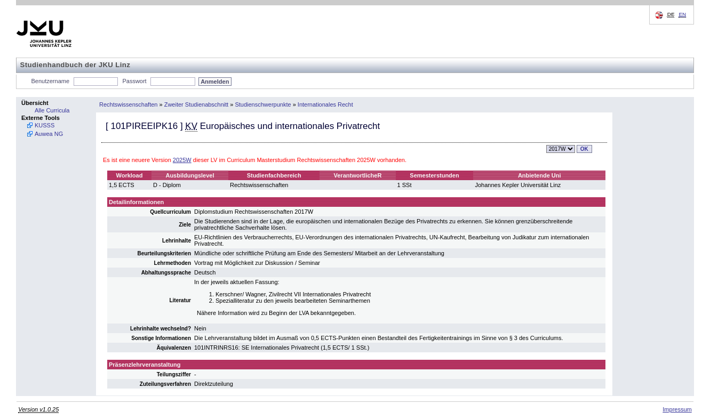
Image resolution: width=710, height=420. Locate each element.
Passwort (134, 81)
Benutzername (50, 81)
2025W (182, 160)
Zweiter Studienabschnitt (196, 104)
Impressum (677, 409)
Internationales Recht (325, 104)
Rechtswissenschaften (128, 104)
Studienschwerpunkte (263, 104)
